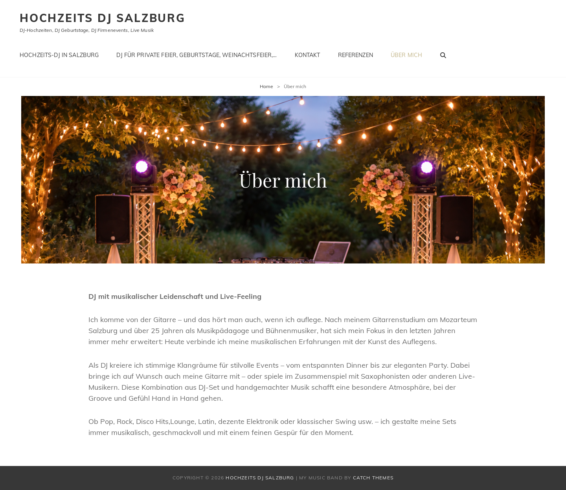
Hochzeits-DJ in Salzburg (59, 55)
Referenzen (355, 55)
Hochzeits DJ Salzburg (103, 18)
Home (266, 86)
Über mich (406, 55)
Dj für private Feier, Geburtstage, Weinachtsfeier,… (196, 55)
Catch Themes (373, 478)
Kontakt (307, 55)
